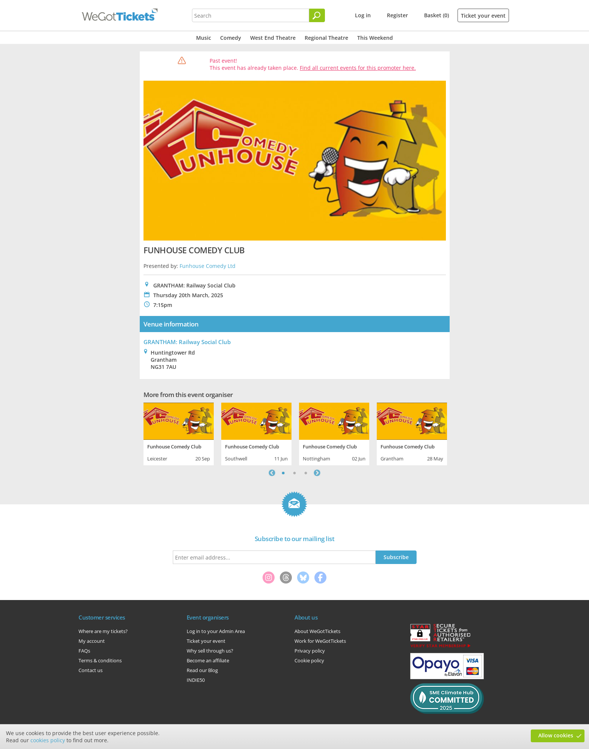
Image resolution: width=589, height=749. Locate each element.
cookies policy (47, 740)
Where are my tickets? (103, 631)
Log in (363, 15)
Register (397, 15)
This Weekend (375, 37)
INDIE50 (196, 680)
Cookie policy (309, 660)
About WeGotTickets (317, 631)
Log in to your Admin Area (216, 631)
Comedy (230, 37)
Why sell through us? (210, 650)
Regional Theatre (326, 37)
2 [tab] (294, 473)
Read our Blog (202, 670)
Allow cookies (555, 735)
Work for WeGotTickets (320, 641)
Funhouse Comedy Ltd (208, 265)
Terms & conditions (100, 660)
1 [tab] (283, 473)
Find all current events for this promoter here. (358, 67)
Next (317, 473)
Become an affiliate (208, 660)
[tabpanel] (178, 433)
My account (92, 641)
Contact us (91, 670)
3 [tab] (306, 473)
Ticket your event (483, 15)
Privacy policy (309, 650)
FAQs (84, 650)
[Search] (317, 15)
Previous (272, 473)
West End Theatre (273, 37)
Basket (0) (436, 15)
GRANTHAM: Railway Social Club (187, 342)
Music (203, 37)
